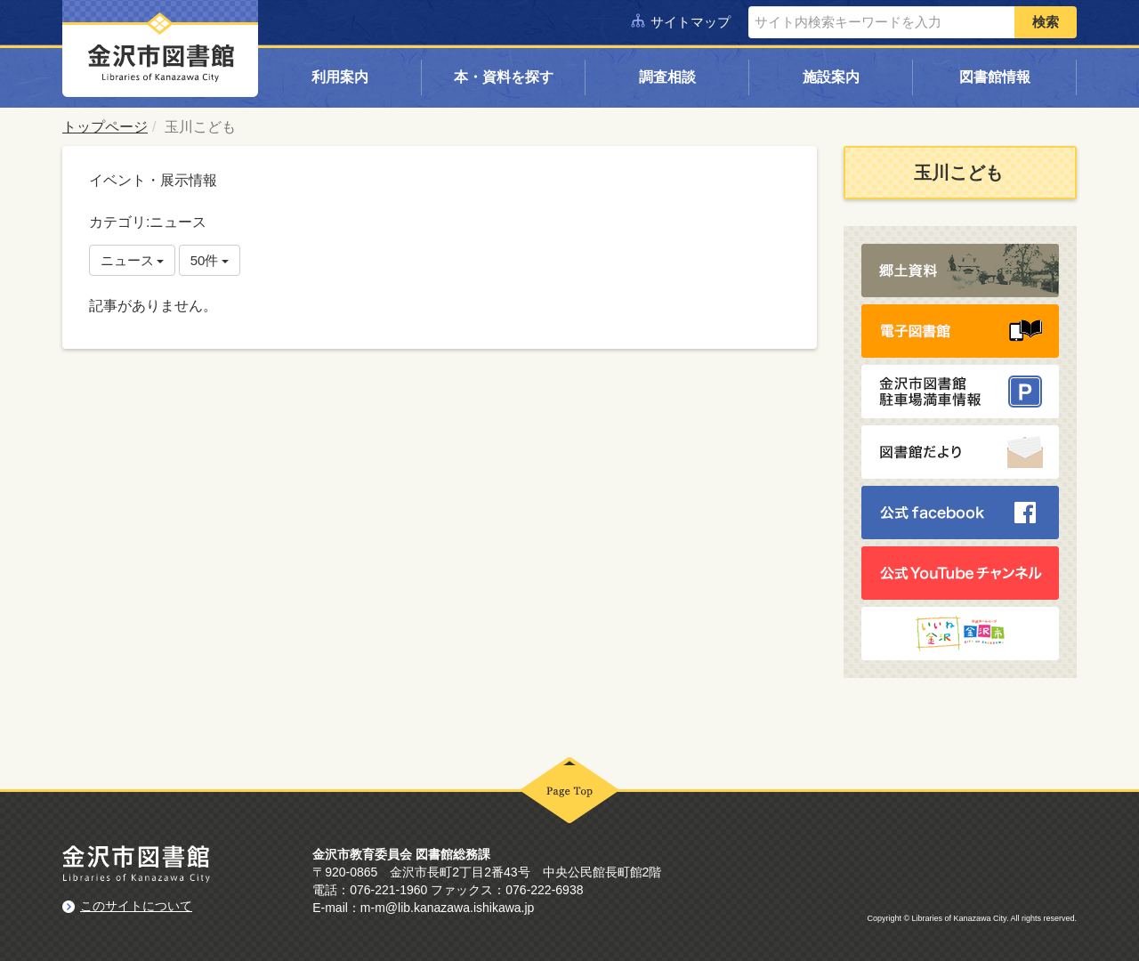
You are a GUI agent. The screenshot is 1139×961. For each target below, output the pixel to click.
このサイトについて (136, 906)
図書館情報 (994, 77)
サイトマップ (690, 21)
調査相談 (667, 77)
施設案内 (831, 77)
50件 (210, 260)
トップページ (105, 126)
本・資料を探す (503, 77)
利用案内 (339, 77)
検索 (1045, 21)
